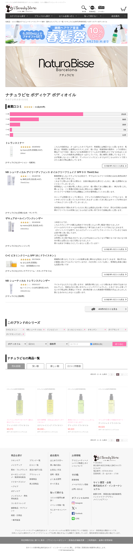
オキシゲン (92, 330)
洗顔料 (21, 296)
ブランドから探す (42, 16)
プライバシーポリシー (56, 540)
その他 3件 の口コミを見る (114, 249)
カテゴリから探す (17, 16)
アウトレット (34, 474)
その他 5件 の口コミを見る (114, 166)
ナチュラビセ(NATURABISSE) (75, 22)
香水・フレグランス (19, 470)
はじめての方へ (56, 460)
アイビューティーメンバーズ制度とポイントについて (80, 463)
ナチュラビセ (11, 162)
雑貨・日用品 (16, 515)
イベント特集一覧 (57, 505)
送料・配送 (54, 474)
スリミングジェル (21, 432)
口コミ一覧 (34, 465)
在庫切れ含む (96, 344)
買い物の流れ (55, 465)
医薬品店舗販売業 (76, 540)
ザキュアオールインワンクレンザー (24, 218)
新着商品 (92, 11)
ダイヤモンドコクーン (15, 334)
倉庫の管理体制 (105, 540)
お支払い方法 (55, 470)
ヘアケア (14, 487)
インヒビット (52, 330)
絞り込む (119, 344)
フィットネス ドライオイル (18, 425)
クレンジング (23, 246)
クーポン (101, 11)
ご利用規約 (92, 540)
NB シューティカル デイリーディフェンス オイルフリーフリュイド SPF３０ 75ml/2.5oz (52, 172)
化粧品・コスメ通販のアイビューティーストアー (22, 22)
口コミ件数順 (74, 366)
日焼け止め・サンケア (27, 213)
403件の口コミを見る (107, 309)
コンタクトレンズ (18, 503)
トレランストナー (14, 143)
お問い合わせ (77, 489)
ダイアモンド (113, 330)
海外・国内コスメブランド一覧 (52, 22)
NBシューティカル (34, 330)
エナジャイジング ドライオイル (50, 425)
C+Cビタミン (11, 330)
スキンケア (15, 460)
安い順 (35, 366)
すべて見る (54, 484)
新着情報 (75, 480)
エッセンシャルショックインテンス (76, 330)
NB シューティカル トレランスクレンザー (27, 280)
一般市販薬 (15, 520)
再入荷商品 (34, 484)
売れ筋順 (16, 366)
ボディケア (92, 22)
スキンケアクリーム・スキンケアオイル (34, 271)
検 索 (84, 11)
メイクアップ (16, 465)
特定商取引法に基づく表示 (33, 540)
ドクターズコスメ (18, 482)
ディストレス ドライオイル (109, 423)
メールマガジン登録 (80, 484)
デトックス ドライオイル (78, 425)
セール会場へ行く (66, 16)
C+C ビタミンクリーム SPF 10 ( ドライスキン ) (30, 255)
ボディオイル (11, 432)
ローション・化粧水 (26, 162)
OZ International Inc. (67, 550)
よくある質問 (55, 479)
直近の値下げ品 (35, 470)
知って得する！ (91, 16)
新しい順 (54, 366)
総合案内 (115, 16)
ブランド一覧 (34, 460)
